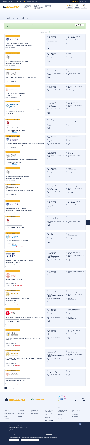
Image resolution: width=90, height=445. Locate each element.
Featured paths (61, 418)
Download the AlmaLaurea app (31, 1)
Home (5, 12)
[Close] (80, 424)
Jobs (84, 7)
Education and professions (61, 413)
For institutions (21, 413)
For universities (21, 410)
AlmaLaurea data (34, 413)
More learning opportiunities (47, 418)
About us (26, 4)
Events (5, 415)
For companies (21, 411)
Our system (6, 410)
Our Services (37, 4)
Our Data (47, 4)
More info (12, 429)
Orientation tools (48, 415)
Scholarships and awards (61, 416)
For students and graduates (21, 415)
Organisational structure (9, 413)
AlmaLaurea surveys (35, 410)
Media (5, 416)
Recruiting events (75, 416)
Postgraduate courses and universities (62, 411)
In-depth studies (34, 411)
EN (82, 1)
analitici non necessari (15, 436)
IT (80, 1)
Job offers (74, 413)
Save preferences (13, 440)
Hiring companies (75, 414)
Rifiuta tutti (24, 440)
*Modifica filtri (79, 25)
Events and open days (49, 420)
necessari (12, 433)
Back (7, 32)
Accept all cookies (34, 440)
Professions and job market (49, 413)
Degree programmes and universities (49, 411)
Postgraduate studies (16, 12)
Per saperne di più (49, 434)
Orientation (69, 7)
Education (76, 7)
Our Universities (7, 411)
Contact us (6, 418)
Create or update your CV (76, 411)
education (9, 12)
